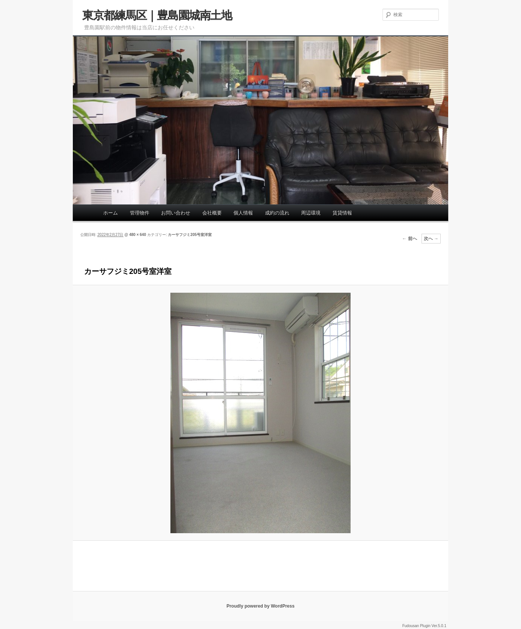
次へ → (431, 238)
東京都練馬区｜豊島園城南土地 (157, 15)
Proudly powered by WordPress (260, 606)
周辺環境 (311, 213)
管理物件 (139, 213)
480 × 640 (137, 235)
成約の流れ (277, 213)
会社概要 (212, 213)
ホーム (110, 213)
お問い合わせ (175, 213)
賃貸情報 (342, 213)
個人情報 (243, 213)
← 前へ (409, 238)
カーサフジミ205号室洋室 (190, 235)
